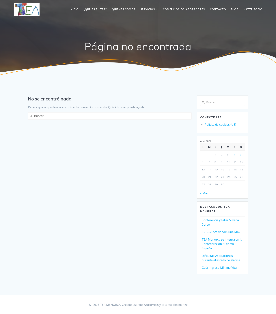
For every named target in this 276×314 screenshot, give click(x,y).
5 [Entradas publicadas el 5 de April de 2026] (241, 154)
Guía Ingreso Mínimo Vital (219, 268)
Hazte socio (252, 9)
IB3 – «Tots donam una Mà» (221, 232)
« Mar (204, 193)
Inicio (74, 9)
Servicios (147, 9)
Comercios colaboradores (184, 9)
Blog (234, 9)
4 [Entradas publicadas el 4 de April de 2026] (234, 154)
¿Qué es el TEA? (95, 9)
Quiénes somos (123, 9)
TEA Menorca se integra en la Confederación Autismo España (222, 243)
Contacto (218, 9)
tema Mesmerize (176, 305)
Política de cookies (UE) (220, 125)
